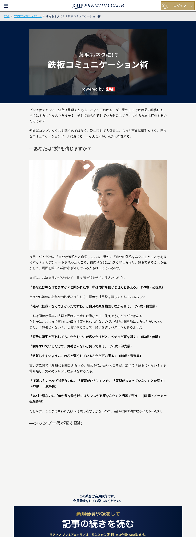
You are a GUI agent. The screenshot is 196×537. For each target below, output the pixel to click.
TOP (7, 16)
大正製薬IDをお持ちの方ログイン (178, 5)
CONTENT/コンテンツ (28, 16)
